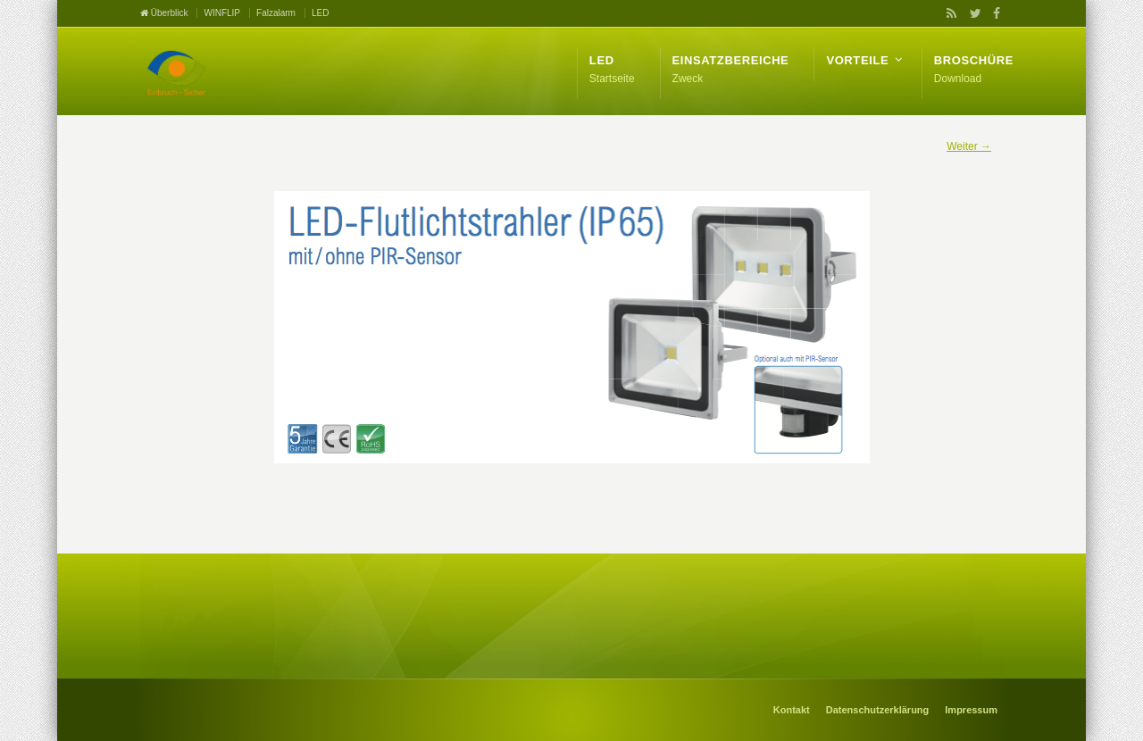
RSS (948, 13)
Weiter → (969, 146)
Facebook (994, 13)
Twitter (971, 13)
